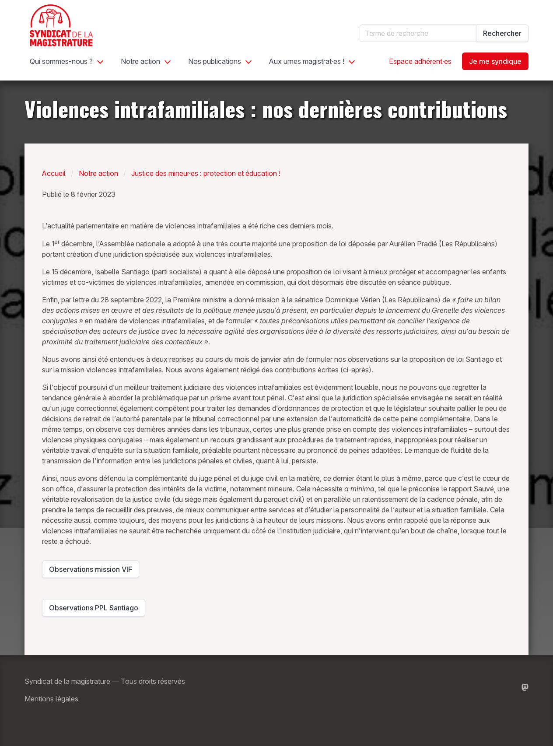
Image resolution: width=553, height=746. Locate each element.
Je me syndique (495, 61)
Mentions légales (51, 698)
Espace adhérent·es (420, 61)
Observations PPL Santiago (93, 609)
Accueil (54, 173)
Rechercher (502, 33)
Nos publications (214, 61)
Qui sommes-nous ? (61, 61)
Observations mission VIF (90, 571)
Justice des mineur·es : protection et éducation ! (205, 173)
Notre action (140, 61)
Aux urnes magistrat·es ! (306, 61)
